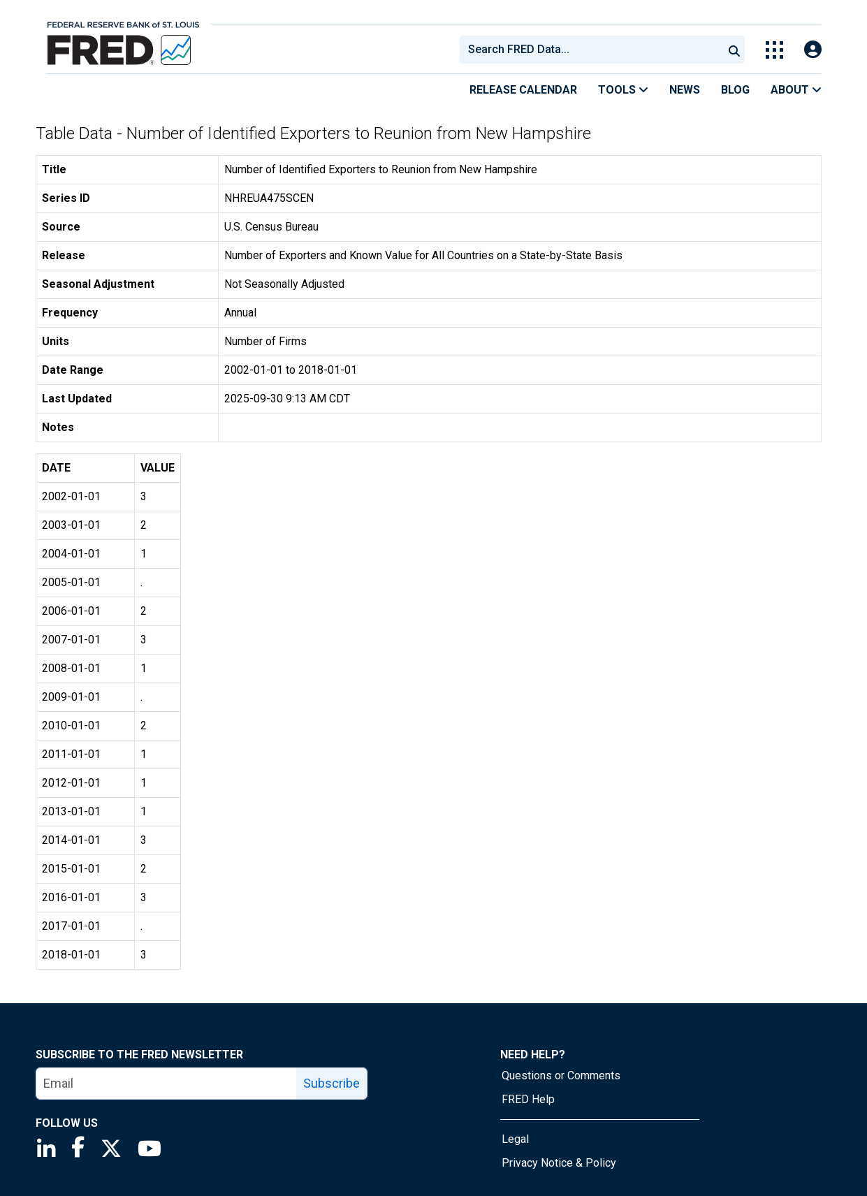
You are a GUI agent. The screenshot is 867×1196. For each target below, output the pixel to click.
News (684, 89)
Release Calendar (523, 89)
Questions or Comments (561, 1075)
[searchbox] (594, 50)
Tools (623, 89)
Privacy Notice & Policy (559, 1162)
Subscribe (331, 1083)
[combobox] (590, 50)
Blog (735, 89)
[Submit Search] (734, 50)
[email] (166, 1083)
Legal (515, 1139)
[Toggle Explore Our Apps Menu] (774, 50)
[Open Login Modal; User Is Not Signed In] (813, 50)
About (796, 89)
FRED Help (528, 1099)
